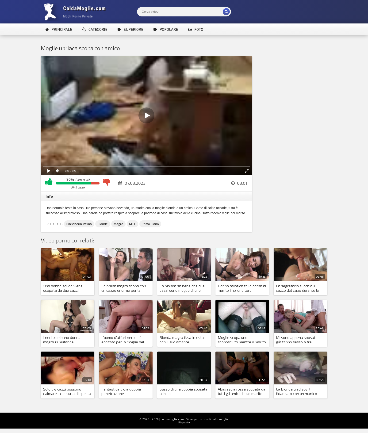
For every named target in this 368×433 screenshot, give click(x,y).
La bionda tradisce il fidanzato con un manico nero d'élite (296, 391)
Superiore (130, 29)
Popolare (165, 29)
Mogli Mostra (76, 11)
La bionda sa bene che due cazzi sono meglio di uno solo (182, 288)
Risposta (184, 422)
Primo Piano (150, 224)
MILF (132, 224)
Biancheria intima (79, 224)
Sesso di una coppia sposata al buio (183, 391)
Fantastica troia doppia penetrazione (121, 391)
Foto (195, 29)
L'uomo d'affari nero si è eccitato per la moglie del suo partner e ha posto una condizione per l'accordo (124, 340)
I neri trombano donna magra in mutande (61, 339)
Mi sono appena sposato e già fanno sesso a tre (298, 339)
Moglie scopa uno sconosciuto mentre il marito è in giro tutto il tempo (242, 340)
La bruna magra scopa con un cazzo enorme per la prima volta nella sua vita (123, 288)
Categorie (94, 29)
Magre (118, 224)
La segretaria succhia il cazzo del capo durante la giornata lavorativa (297, 288)
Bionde (103, 224)
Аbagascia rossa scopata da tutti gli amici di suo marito (241, 391)
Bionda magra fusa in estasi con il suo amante (183, 339)
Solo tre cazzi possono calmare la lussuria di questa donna (67, 391)
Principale (59, 29)
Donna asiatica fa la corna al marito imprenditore (242, 288)
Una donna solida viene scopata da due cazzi (63, 288)
